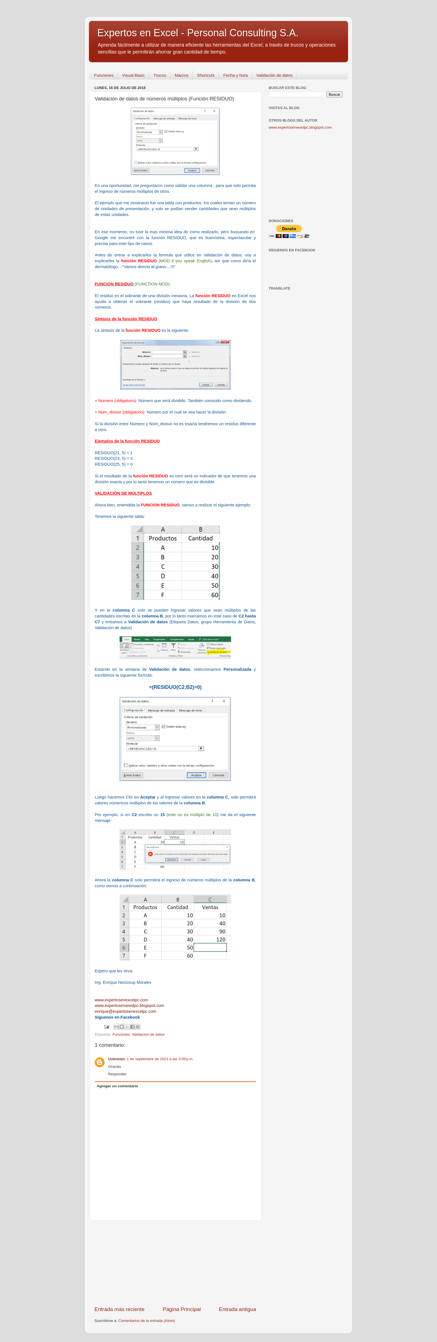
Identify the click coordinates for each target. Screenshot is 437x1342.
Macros (181, 75)
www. (129, 1005)
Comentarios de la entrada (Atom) (146, 1321)
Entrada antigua (237, 1309)
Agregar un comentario (117, 1086)
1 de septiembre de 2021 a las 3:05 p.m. (160, 1059)
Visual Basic (133, 75)
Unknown (116, 1059)
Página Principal (182, 1309)
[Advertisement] (175, 1263)
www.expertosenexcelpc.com (121, 1000)
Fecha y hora (235, 75)
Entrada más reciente (119, 1309)
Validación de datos (274, 75)
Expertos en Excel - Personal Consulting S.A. (197, 33)
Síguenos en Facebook (117, 1017)
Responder (117, 1074)
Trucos (159, 75)
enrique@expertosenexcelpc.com (125, 1011)
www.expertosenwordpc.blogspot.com (300, 127)
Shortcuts (206, 75)
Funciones (103, 75)
